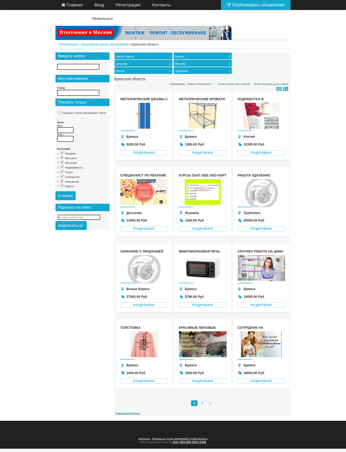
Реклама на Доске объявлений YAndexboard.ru (180, 438)
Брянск (203, 56)
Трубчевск (203, 71)
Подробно (144, 152)
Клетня (144, 71)
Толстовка (130, 327)
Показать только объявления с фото (84, 112)
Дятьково (144, 64)
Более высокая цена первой (271, 84)
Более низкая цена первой (234, 84)
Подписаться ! (71, 225)
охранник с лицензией (141, 251)
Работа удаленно (254, 175)
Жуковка (203, 64)
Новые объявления (199, 84)
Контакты (144, 438)
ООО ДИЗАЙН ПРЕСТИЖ (189, 442)
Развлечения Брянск (127, 413)
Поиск (65, 196)
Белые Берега (144, 56)
